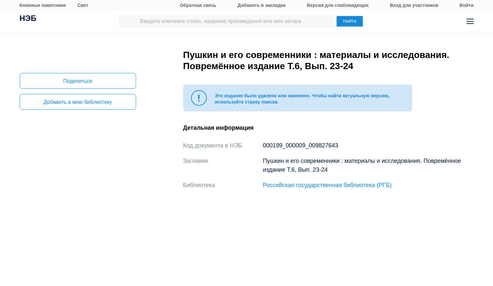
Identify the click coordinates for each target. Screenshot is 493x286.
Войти (467, 5)
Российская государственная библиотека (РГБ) (327, 185)
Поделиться (77, 81)
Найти (349, 21)
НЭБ (28, 19)
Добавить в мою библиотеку (78, 102)
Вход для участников (414, 5)
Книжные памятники (43, 5)
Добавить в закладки (262, 5)
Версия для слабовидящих (338, 5)
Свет (82, 5)
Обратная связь (198, 5)
